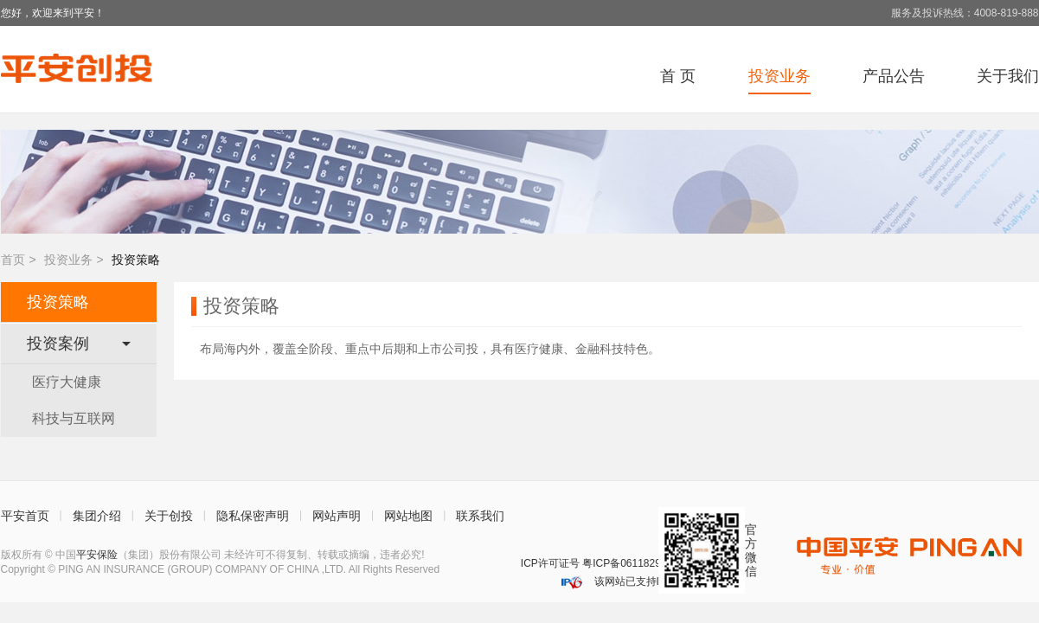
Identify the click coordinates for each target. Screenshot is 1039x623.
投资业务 (68, 260)
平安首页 (25, 516)
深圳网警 (480, 564)
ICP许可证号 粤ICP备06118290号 (599, 563)
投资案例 (79, 343)
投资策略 (58, 302)
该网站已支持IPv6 (634, 581)
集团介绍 (97, 516)
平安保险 (97, 555)
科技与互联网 (73, 418)
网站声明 (336, 516)
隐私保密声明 (252, 516)
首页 (13, 260)
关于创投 (168, 516)
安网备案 (503, 564)
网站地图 (408, 516)
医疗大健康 (66, 382)
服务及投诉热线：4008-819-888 (965, 13)
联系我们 (480, 516)
